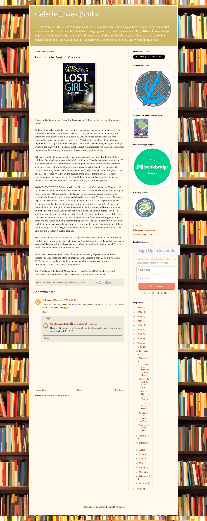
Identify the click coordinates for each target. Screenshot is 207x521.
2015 (138, 347)
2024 (138, 312)
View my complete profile (144, 234)
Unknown (47, 300)
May (141, 463)
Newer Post (41, 390)
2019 (138, 330)
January (142, 483)
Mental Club (162, 293)
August (142, 450)
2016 (138, 343)
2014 (138, 489)
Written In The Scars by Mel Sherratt (144, 395)
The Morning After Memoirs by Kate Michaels (144, 369)
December (144, 351)
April (141, 467)
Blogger (120, 507)
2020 (138, 325)
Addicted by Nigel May (143, 428)
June (141, 459)
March (142, 472)
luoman (102, 507)
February (143, 476)
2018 (138, 334)
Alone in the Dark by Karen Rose (143, 383)
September (144, 443)
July (141, 454)
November (144, 358)
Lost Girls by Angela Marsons (144, 406)
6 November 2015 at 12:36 (64, 300)
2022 (138, 321)
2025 (138, 308)
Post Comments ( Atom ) (58, 395)
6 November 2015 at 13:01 (85, 324)
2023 (138, 316)
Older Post (118, 390)
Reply (45, 312)
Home (79, 390)
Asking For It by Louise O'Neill (143, 417)
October (143, 436)
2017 (138, 338)
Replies (49, 318)
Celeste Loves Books (66, 14)
